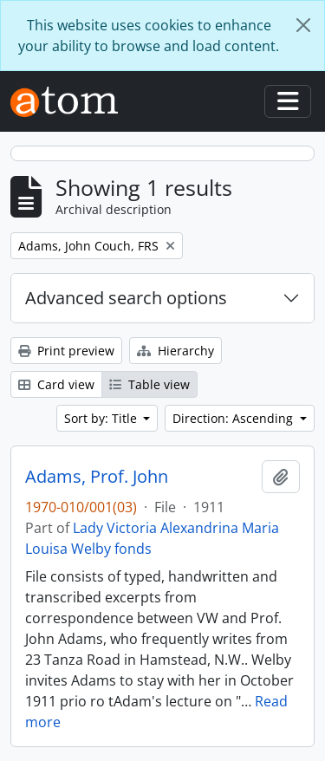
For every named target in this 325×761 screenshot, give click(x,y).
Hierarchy (175, 350)
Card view (56, 384)
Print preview (66, 350)
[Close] (303, 25)
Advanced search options (126, 297)
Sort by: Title (102, 418)
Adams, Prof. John (96, 476)
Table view (149, 384)
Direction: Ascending (234, 418)
